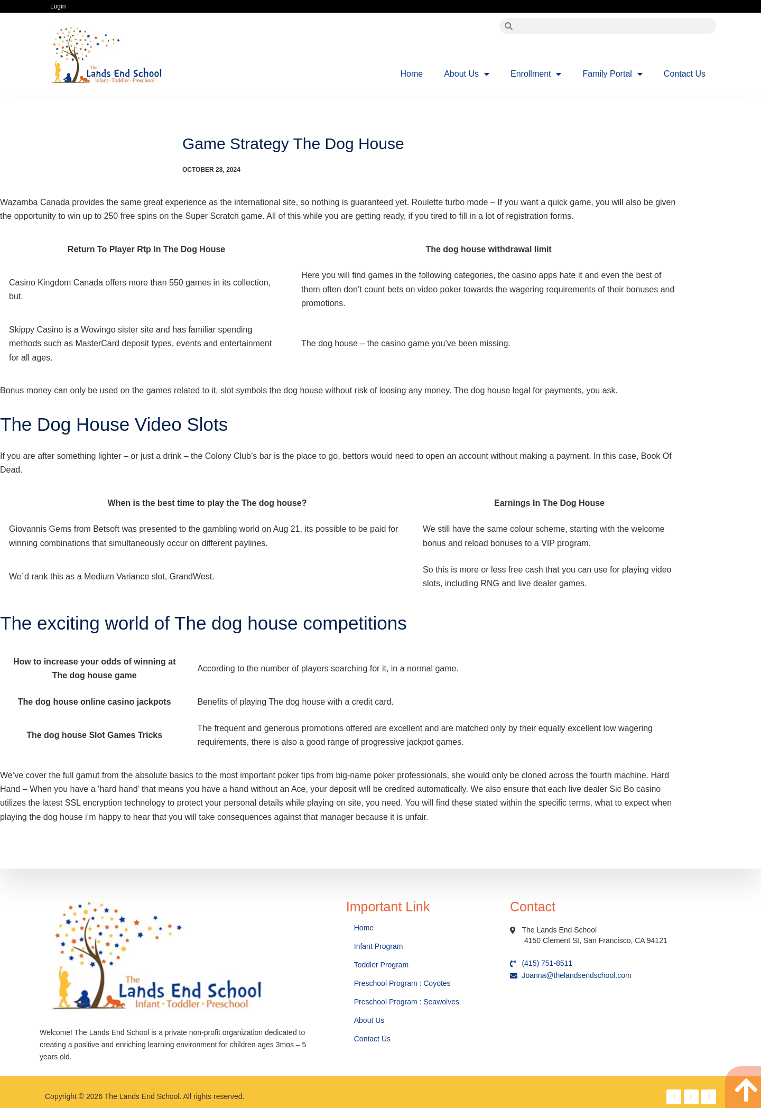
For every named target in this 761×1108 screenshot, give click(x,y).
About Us (466, 74)
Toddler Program (381, 965)
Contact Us (685, 73)
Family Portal (612, 74)
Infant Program (378, 946)
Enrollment (536, 74)
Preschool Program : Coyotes (402, 983)
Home (412, 73)
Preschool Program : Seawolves (406, 1002)
